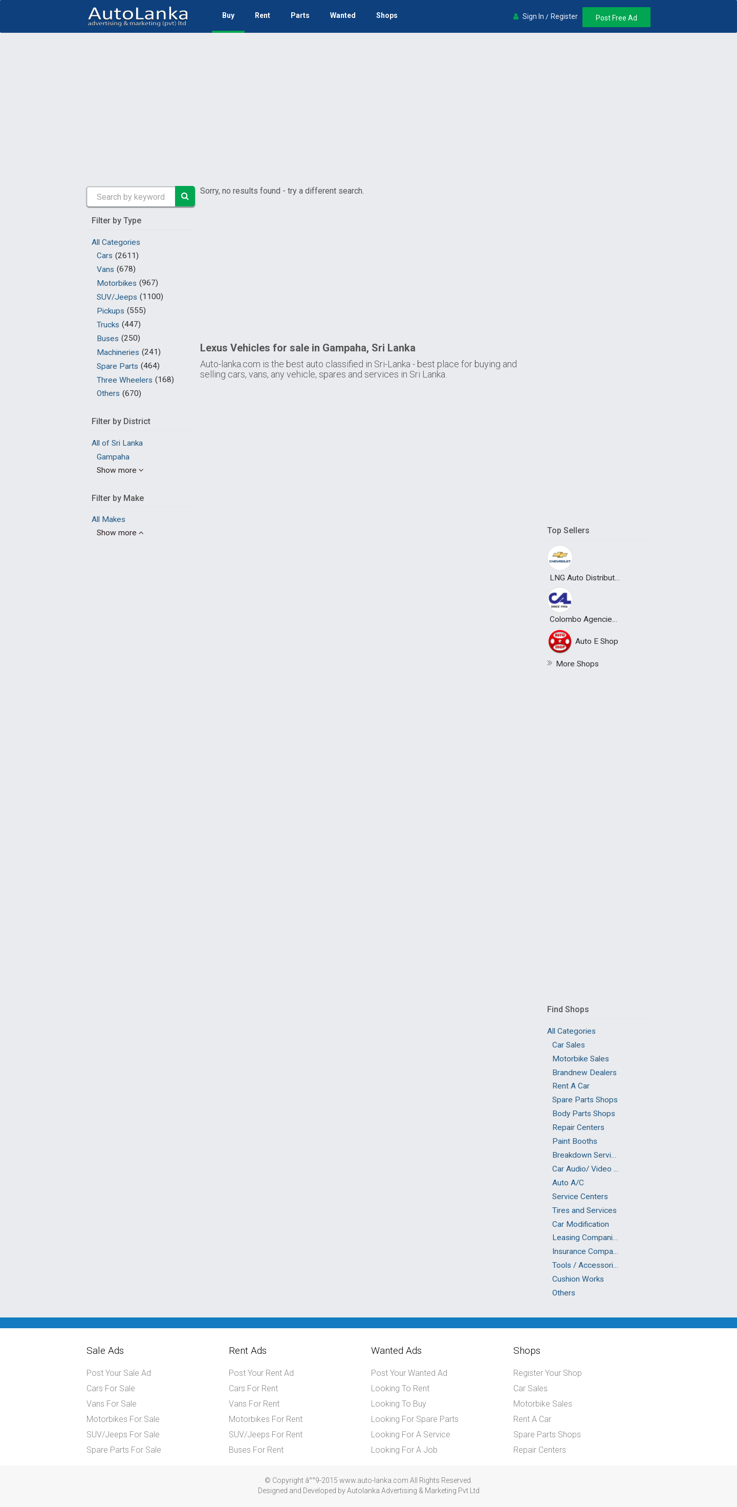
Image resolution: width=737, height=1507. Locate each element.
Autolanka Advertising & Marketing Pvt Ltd (413, 1491)
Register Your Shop (547, 1373)
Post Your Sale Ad (118, 1373)
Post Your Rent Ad (261, 1373)
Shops (387, 15)
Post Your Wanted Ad (409, 1373)
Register (564, 16)
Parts (300, 15)
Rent (262, 15)
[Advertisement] (368, 109)
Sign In (533, 16)
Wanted (343, 15)
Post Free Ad (616, 18)
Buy (228, 15)
